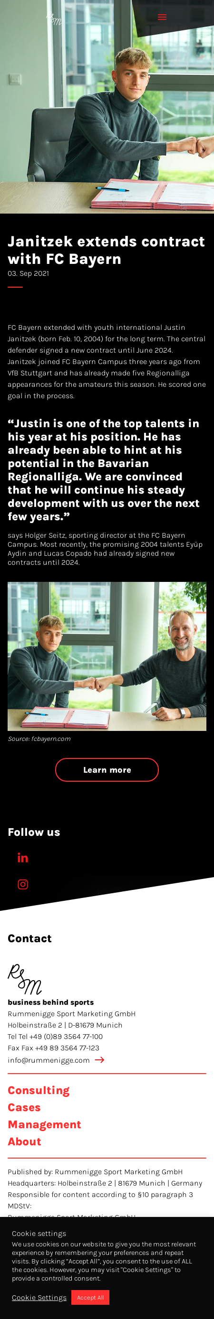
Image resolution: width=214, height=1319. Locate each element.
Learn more (107, 770)
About (24, 1141)
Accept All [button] (90, 1297)
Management (44, 1124)
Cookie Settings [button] (39, 1297)
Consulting (38, 1090)
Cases (24, 1107)
